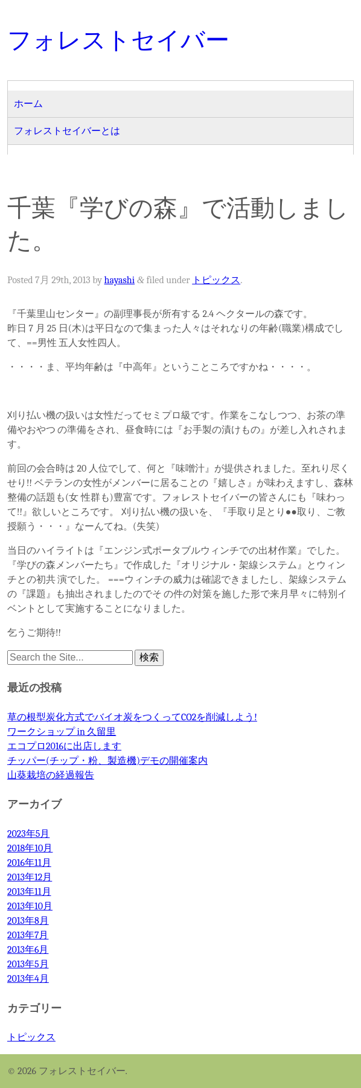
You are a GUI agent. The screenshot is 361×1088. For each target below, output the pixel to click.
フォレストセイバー (118, 40)
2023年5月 (28, 833)
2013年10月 (30, 906)
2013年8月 (28, 920)
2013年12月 (29, 877)
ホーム (28, 103)
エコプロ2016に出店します (64, 746)
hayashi (119, 280)
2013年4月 (28, 978)
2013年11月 (29, 891)
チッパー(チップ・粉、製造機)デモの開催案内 (107, 760)
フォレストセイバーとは (67, 131)
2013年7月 (28, 935)
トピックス (216, 280)
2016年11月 (29, 862)
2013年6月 (28, 949)
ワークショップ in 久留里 (61, 731)
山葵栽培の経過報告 (50, 775)
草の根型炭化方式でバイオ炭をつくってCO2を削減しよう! (132, 717)
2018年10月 (30, 848)
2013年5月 (28, 964)
